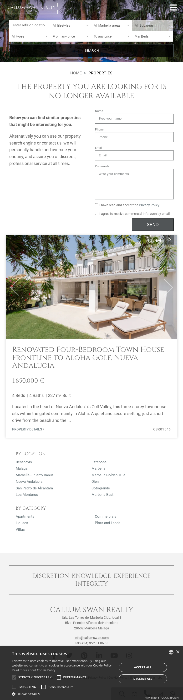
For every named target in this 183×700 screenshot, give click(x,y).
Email (98, 148)
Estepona (99, 462)
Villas (20, 529)
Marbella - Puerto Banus (35, 475)
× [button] (177, 652)
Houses (22, 523)
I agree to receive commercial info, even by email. (133, 214)
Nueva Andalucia (29, 481)
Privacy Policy (149, 205)
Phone (99, 129)
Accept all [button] (143, 667)
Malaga (21, 468)
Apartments (25, 516)
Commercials (105, 516)
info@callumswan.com (92, 638)
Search (92, 50)
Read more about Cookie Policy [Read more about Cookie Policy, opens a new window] (33, 670)
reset (169, 62)
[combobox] (70, 25)
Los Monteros (27, 494)
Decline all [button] (142, 679)
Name (99, 111)
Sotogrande (101, 488)
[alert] (91, 673)
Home (76, 73)
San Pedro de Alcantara (34, 488)
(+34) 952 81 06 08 (94, 643)
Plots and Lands (107, 523)
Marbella (98, 468)
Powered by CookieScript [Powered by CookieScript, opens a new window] (161, 697)
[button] (12, 287)
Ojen (95, 481)
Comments (102, 166)
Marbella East (102, 494)
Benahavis (24, 462)
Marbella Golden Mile (108, 475)
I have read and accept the (127, 205)
